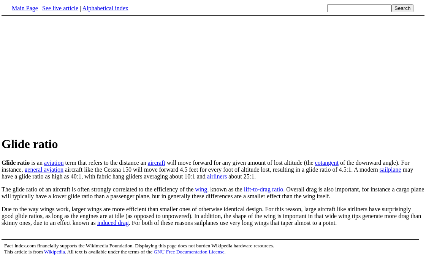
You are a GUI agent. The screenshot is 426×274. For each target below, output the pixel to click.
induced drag (113, 223)
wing (201, 189)
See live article (60, 8)
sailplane (390, 169)
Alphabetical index (105, 8)
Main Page (25, 8)
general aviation (43, 169)
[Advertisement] (65, 75)
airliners (217, 176)
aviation (54, 162)
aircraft (156, 162)
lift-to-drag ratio (263, 189)
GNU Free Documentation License (189, 252)
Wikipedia (54, 252)
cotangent (327, 162)
